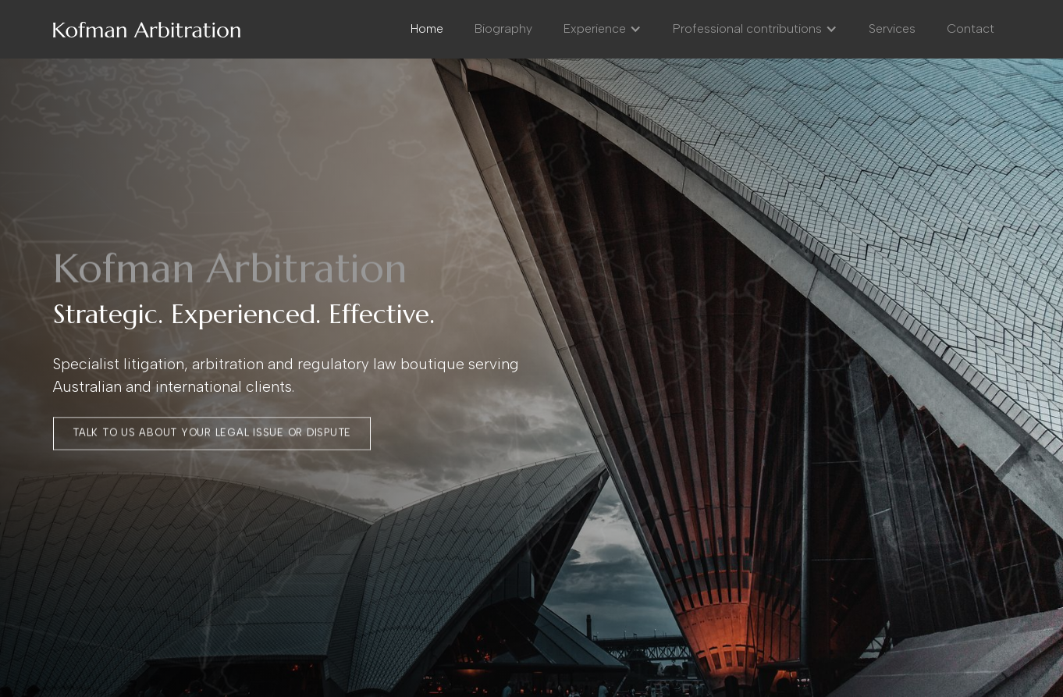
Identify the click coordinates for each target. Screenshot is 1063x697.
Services (892, 28)
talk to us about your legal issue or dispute (212, 433)
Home (427, 28)
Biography (503, 28)
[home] (146, 29)
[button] (602, 29)
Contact (970, 28)
